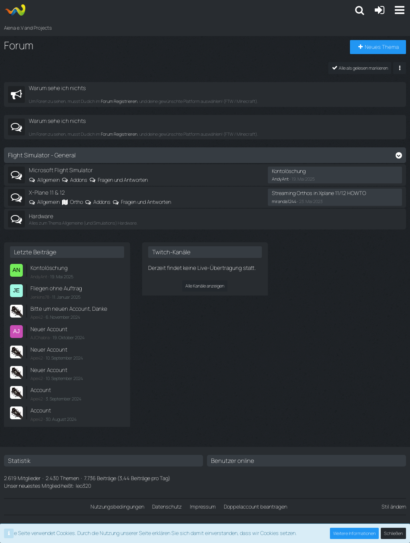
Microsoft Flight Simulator (61, 170)
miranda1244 (284, 201)
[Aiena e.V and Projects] (15, 10)
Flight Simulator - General (42, 155)
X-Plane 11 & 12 (47, 192)
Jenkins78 (39, 295)
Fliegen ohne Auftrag (53, 287)
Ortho (76, 201)
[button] (400, 10)
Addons (78, 179)
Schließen (393, 533)
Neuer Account (47, 326)
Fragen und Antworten (123, 179)
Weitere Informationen (355, 533)
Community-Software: (205, 519)
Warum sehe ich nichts (57, 88)
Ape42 (36, 314)
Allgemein (48, 179)
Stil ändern (394, 499)
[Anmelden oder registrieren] (380, 10)
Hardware (41, 215)
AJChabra (40, 334)
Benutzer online (232, 453)
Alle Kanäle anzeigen (204, 285)
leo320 (83, 478)
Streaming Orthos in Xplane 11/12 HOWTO (319, 193)
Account (40, 384)
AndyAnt (280, 179)
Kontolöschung (288, 171)
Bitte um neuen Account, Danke (66, 306)
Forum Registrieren (119, 101)
